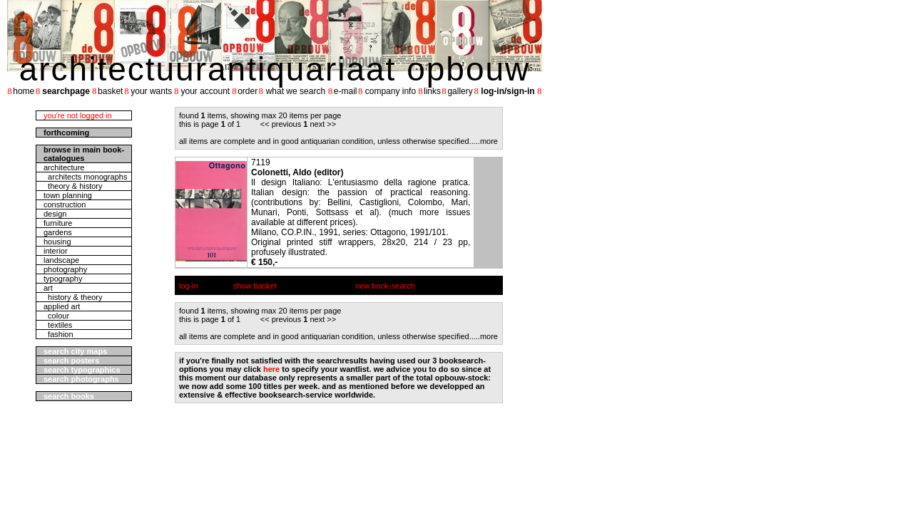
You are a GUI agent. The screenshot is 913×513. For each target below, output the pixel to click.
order (247, 91)
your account (205, 91)
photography (65, 269)
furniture (58, 223)
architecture (64, 167)
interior (56, 251)
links (432, 91)
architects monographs (85, 176)
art (48, 288)
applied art (62, 306)
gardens (58, 232)
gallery (459, 91)
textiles (58, 325)
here (271, 369)
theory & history (73, 186)
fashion (58, 334)
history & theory (73, 297)
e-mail (345, 91)
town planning (68, 195)
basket (110, 91)
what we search (295, 91)
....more (484, 141)
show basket (255, 285)
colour (56, 315)
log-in (188, 285)
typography (63, 278)
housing (57, 241)
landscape (61, 260)
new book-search (385, 285)
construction (65, 204)
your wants (151, 91)
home (23, 91)
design (55, 213)
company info (390, 91)
